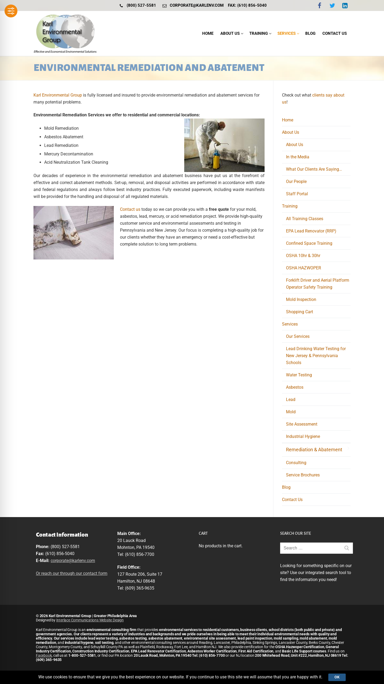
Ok (337, 677)
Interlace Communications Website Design (90, 620)
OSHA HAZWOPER (303, 267)
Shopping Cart (299, 311)
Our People (296, 181)
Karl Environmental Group (57, 95)
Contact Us (292, 499)
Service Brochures (303, 474)
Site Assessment (301, 424)
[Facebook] (319, 5)
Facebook (44, 655)
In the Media (297, 156)
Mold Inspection (301, 299)
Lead (290, 399)
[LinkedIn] (345, 5)
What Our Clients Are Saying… (314, 169)
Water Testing (299, 374)
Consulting (296, 462)
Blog (286, 487)
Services (290, 324)
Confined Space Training (309, 243)
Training (290, 206)
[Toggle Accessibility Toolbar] (11, 11)
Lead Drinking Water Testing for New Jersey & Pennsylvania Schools (316, 355)
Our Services (298, 336)
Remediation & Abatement (314, 449)
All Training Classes (304, 218)
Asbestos (294, 387)
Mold (291, 411)
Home (287, 120)
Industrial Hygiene (303, 436)
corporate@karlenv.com (192, 6)
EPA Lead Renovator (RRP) (311, 231)
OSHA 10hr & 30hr (303, 255)
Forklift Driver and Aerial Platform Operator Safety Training (317, 284)
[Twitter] (332, 5)
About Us (291, 132)
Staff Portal (297, 193)
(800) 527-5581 (136, 6)
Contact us (130, 209)
